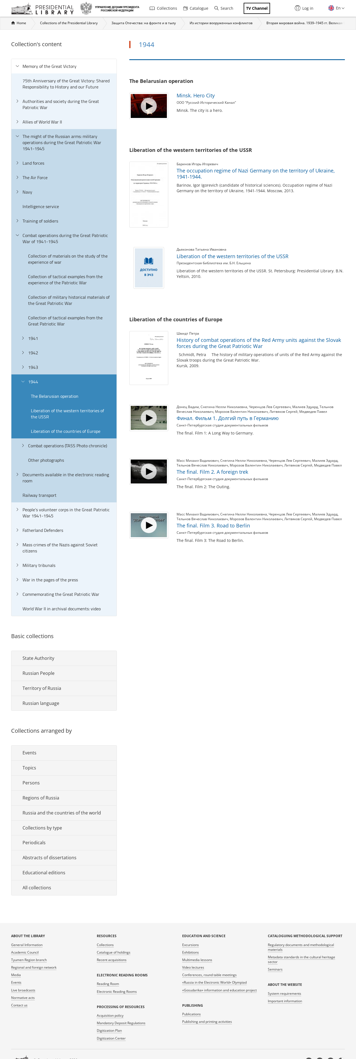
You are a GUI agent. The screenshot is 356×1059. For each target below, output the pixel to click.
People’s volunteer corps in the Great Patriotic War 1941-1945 (66, 513)
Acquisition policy (110, 1015)
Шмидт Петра (188, 333)
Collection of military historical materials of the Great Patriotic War (69, 300)
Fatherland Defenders (43, 530)
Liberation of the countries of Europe (65, 431)
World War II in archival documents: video (62, 609)
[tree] (64, 337)
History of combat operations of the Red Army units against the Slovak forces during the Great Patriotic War (259, 343)
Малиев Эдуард (305, 406)
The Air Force (35, 177)
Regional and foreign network (33, 967)
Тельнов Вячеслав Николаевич (202, 465)
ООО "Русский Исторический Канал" (206, 102)
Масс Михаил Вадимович (198, 460)
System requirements (284, 993)
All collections (37, 888)
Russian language (41, 703)
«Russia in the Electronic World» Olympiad (214, 982)
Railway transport (39, 495)
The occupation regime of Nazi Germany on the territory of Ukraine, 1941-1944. (256, 173)
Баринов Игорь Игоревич (197, 164)
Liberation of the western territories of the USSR (67, 414)
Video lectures (193, 967)
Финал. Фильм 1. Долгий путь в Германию (228, 418)
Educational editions (44, 873)
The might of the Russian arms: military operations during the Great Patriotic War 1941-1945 (62, 142)
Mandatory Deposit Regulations (121, 1023)
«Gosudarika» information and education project (219, 990)
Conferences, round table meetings (209, 974)
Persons (31, 783)
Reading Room (108, 983)
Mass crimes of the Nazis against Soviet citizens (60, 548)
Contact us (19, 1005)
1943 (33, 367)
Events (29, 753)
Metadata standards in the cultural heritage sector (301, 959)
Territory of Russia (42, 688)
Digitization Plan (109, 1030)
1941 (33, 338)
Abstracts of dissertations (49, 858)
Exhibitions (190, 952)
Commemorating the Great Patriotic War (61, 594)
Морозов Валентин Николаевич (241, 411)
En (338, 8)
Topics (29, 768)
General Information (27, 944)
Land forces (33, 163)
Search (223, 8)
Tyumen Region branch (29, 959)
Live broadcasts (23, 990)
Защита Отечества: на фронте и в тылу (144, 23)
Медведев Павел (313, 411)
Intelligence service (41, 206)
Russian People (39, 673)
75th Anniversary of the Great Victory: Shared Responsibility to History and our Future (66, 84)
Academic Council (25, 952)
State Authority (38, 658)
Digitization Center (111, 1038)
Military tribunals (39, 565)
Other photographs (46, 460)
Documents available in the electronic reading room (66, 478)
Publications (191, 1014)
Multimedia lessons (197, 959)
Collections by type (42, 828)
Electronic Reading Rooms (117, 991)
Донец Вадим (188, 406)
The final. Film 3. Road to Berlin (213, 525)
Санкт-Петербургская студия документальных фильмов (222, 425)
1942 (33, 353)
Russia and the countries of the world (62, 813)
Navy (27, 192)
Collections (163, 8)
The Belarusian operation (54, 396)
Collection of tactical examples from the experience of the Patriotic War (65, 279)
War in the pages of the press (50, 580)
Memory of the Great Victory (49, 66)
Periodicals (34, 843)
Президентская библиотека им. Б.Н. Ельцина (214, 263)
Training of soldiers (40, 221)
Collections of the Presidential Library (69, 23)
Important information (285, 1001)
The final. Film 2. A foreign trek (212, 471)
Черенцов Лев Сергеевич (270, 406)
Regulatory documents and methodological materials (301, 947)
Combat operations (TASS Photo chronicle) (67, 446)
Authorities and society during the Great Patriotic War (61, 104)
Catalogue (195, 8)
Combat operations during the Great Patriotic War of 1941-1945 (65, 238)
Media (16, 974)
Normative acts (23, 997)
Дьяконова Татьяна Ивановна (201, 249)
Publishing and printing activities (207, 1021)
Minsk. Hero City (196, 95)
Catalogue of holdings (113, 952)
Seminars (275, 969)
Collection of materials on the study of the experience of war (68, 259)
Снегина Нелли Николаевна (224, 406)
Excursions (190, 944)
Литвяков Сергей (284, 411)
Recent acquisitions (112, 959)
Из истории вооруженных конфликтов (221, 23)
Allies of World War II (42, 122)
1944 (33, 382)
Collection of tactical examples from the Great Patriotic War (65, 321)
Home (21, 23)
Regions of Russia (41, 798)
